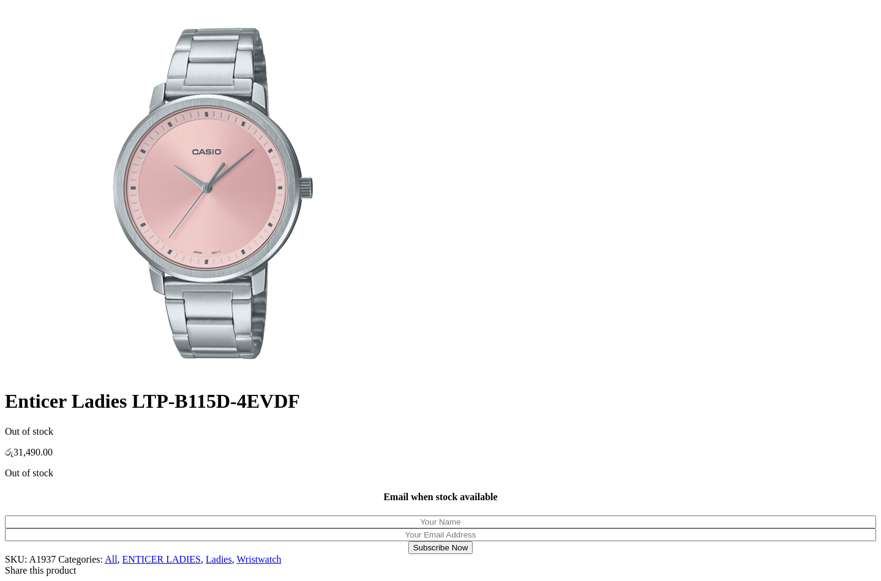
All (111, 559)
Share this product (40, 570)
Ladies (219, 559)
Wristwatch (258, 559)
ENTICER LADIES (161, 559)
